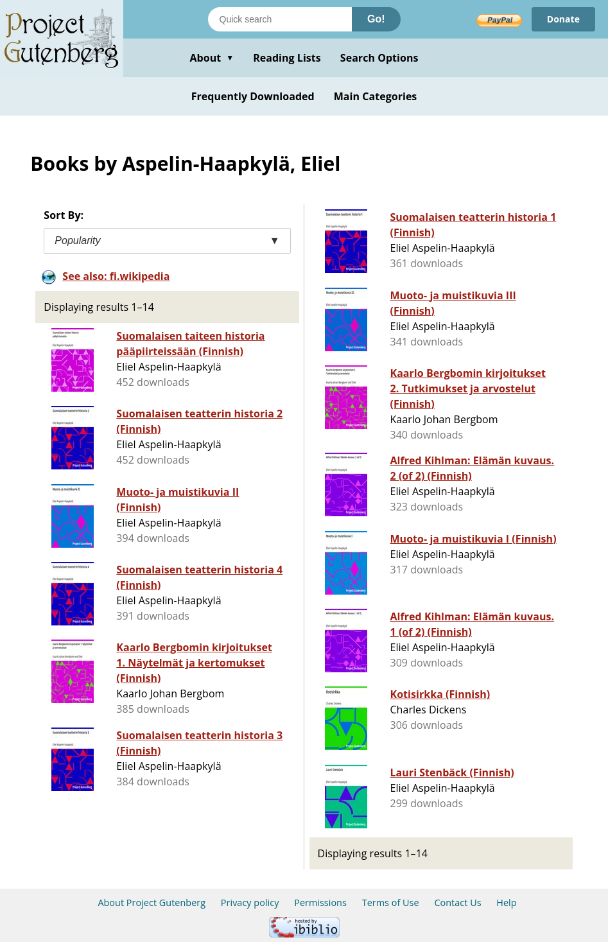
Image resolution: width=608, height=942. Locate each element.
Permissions (320, 902)
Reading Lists (287, 58)
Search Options (379, 58)
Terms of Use (390, 902)
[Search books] (280, 19)
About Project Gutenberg (151, 902)
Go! (376, 18)
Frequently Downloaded (253, 96)
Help (506, 902)
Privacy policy (250, 902)
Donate (563, 19)
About (211, 57)
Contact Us (457, 902)
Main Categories (375, 96)
